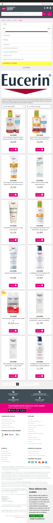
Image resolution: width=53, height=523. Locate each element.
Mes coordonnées (6, 454)
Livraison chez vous (33, 454)
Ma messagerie (5, 462)
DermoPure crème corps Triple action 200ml (13, 229)
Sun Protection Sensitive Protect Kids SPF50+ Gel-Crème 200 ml (13, 184)
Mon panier (4, 458)
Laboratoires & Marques (34, 421)
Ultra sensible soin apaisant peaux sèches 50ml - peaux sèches (13, 365)
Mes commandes (6, 456)
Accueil (3, 20)
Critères (7, 36)
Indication (14, 60)
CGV (29, 436)
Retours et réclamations (8, 427)
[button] (13, 106)
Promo (5, 40)
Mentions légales (32, 438)
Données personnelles (34, 440)
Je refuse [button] (39, 515)
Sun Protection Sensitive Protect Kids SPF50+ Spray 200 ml (40, 229)
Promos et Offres (10, 63)
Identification (4, 452)
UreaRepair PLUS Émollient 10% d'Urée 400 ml (40, 274)
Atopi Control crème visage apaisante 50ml (39, 184)
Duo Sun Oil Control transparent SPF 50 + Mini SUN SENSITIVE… (40, 138)
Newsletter (31, 430)
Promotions (31, 423)
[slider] (3, 31)
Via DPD (13, 399)
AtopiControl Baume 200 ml (13, 273)
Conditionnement (11, 52)
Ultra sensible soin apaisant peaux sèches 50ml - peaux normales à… (39, 320)
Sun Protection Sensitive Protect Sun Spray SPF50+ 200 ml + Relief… (13, 138)
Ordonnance (31, 432)
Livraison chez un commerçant (36, 456)
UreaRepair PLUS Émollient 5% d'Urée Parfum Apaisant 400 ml (39, 365)
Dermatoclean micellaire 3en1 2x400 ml (13, 320)
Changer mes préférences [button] (37, 518)
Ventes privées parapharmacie (36, 425)
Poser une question (6, 423)
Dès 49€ (40, 393)
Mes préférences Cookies (35, 444)
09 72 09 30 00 (40, 399)
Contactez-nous (5, 425)
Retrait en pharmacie (33, 452)
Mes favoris (4, 460)
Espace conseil (32, 427)
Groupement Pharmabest (8, 421)
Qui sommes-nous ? (7, 419)
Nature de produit (11, 48)
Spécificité (8, 56)
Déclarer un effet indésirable (35, 434)
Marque (9, 20)
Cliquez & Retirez (13, 393)
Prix (5, 24)
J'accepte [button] (32, 515)
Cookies (30, 442)
